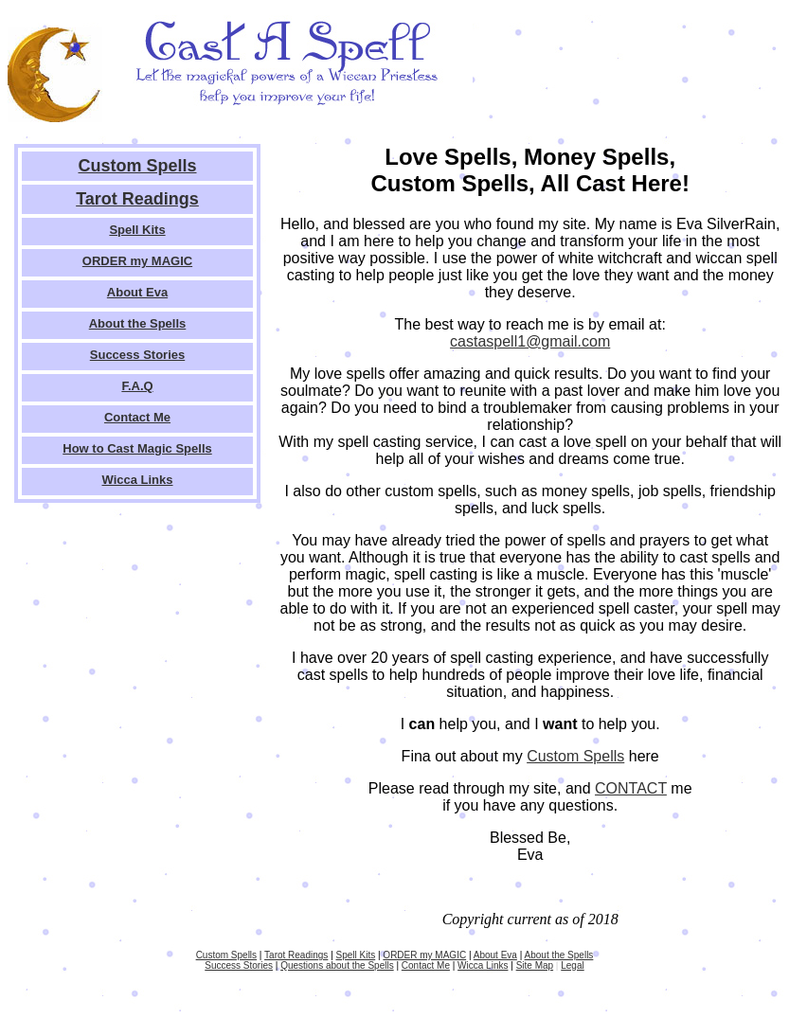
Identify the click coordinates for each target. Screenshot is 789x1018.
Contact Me (137, 417)
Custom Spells (137, 165)
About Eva (137, 292)
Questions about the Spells (337, 965)
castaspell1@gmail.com (530, 341)
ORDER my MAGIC (137, 261)
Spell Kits (137, 230)
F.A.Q (136, 386)
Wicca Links (136, 480)
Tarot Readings (137, 198)
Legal (572, 965)
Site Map (534, 965)
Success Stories (137, 355)
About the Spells (138, 323)
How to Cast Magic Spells (137, 448)
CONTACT (631, 788)
